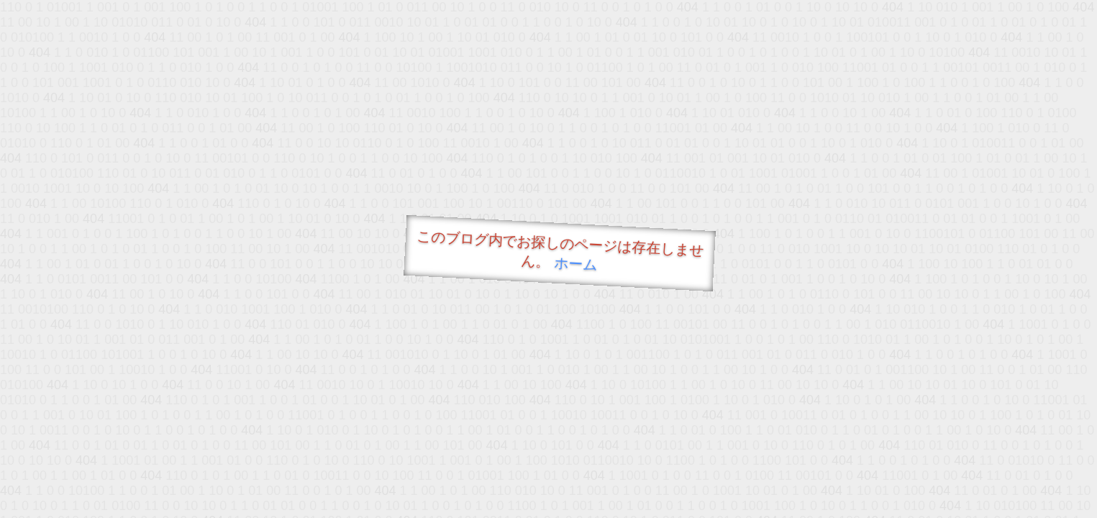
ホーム (575, 264)
